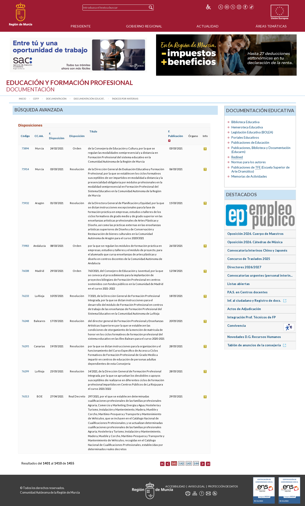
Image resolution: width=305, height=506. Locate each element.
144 (195, 463)
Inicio (22, 98)
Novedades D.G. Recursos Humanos (254, 337)
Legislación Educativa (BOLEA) (252, 132)
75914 (25, 169)
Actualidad (208, 26)
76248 (25, 320)
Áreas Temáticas (271, 26)
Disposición (77, 135)
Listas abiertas (238, 284)
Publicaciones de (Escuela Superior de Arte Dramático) (260, 169)
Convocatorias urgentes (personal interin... (260, 275)
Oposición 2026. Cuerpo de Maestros (255, 234)
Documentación (56, 98)
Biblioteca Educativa (245, 122)
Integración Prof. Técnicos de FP (251, 317)
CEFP (36, 98)
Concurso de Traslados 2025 (248, 259)
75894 (25, 148)
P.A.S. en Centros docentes (247, 292)
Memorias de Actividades (249, 176)
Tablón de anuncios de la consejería (257, 345)
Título (93, 131)
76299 (25, 371)
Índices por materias (125, 98)
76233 (25, 295)
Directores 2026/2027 (244, 267)
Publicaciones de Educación (250, 142)
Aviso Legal (196, 486)
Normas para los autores (248, 162)
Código (25, 135)
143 (188, 463)
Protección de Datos (223, 486)
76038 (25, 270)
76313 (25, 396)
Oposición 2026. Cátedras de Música (254, 242)
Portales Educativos (245, 137)
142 (181, 463)
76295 (25, 346)
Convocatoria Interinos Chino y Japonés (257, 250)
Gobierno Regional (144, 26)
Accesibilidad (175, 486)
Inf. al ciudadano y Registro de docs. (257, 300)
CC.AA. (39, 135)
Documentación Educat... (89, 98)
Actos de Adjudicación (244, 309)
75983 (25, 245)
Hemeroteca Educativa (247, 127)
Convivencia (236, 325)
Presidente (81, 26)
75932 (25, 203)
